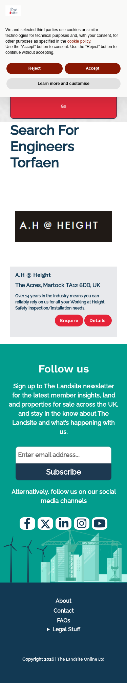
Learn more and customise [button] (63, 83)
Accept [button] (92, 68)
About (63, 601)
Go (63, 106)
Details (98, 320)
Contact (64, 611)
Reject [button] (34, 68)
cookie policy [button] (78, 41)
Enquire (69, 320)
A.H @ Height (33, 275)
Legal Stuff (66, 629)
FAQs (63, 620)
